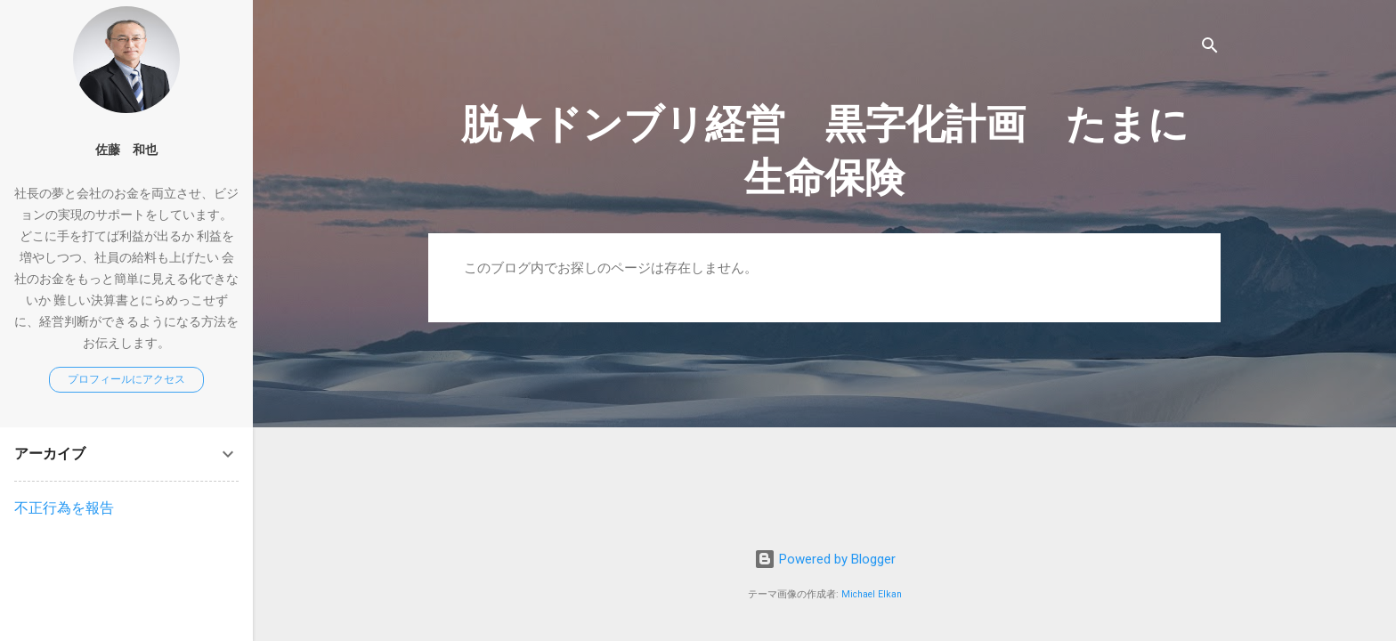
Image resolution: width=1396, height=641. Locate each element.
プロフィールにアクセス (126, 379)
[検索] (1210, 48)
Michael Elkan (871, 594)
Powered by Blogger (825, 559)
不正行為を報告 (64, 507)
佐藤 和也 (126, 149)
